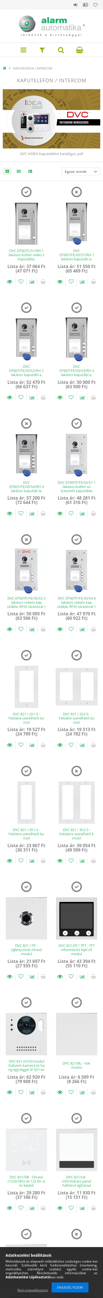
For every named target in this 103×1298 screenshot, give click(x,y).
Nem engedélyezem (32, 1290)
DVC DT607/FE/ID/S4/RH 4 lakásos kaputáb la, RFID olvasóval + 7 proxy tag (26, 490)
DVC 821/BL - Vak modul (76, 1065)
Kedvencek (95, 4)
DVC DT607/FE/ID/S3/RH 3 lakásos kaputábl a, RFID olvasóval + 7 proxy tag (76, 374)
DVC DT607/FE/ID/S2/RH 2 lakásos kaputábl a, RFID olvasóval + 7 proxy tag (26, 374)
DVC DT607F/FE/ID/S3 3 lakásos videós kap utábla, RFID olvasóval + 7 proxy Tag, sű (26, 604)
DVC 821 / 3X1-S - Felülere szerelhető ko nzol (26, 834)
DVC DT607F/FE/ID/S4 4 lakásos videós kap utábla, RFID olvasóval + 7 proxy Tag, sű (76, 604)
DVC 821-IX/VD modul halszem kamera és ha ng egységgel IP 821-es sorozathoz (26, 1067)
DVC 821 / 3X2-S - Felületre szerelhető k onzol (76, 834)
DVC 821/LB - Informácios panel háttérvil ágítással (76, 1181)
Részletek (9, 281)
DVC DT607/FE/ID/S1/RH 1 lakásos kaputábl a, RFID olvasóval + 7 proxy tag (76, 259)
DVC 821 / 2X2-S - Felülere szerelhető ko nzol (76, 718)
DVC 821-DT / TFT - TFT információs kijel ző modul (77, 950)
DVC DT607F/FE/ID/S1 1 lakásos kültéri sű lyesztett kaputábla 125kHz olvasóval (77, 488)
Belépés (75, 4)
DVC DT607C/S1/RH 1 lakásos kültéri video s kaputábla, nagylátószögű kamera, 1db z (26, 259)
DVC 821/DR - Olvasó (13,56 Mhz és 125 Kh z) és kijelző (26, 1181)
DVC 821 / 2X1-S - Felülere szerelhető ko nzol (26, 718)
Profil (85, 4)
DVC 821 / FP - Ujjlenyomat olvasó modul (26, 950)
